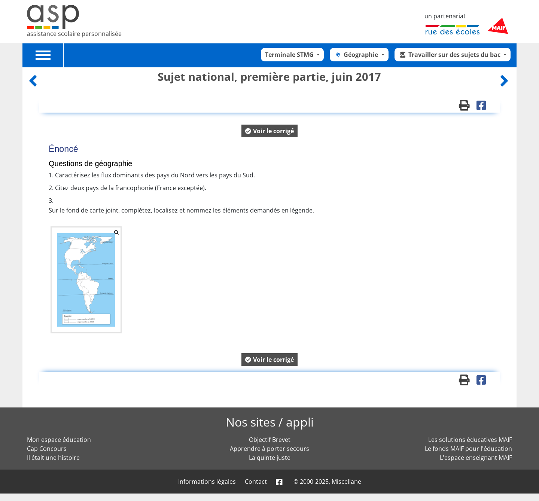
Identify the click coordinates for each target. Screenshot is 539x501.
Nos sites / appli (270, 422)
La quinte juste (269, 457)
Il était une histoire (53, 457)
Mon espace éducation (59, 440)
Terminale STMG (290, 55)
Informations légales (207, 481)
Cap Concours (47, 449)
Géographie (357, 55)
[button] (269, 131)
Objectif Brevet (269, 440)
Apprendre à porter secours (269, 449)
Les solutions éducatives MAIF (470, 440)
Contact (256, 481)
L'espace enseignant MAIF (476, 457)
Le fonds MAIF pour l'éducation (468, 449)
